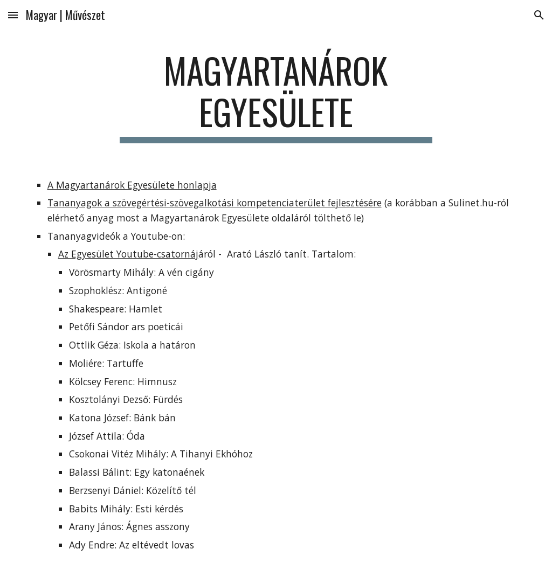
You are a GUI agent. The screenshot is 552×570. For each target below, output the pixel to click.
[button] (13, 15)
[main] (275, 96)
